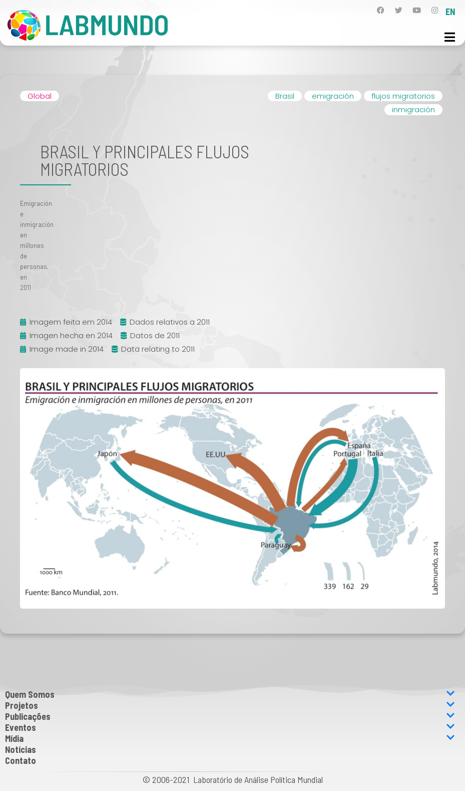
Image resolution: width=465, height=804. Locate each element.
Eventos (230, 727)
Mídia (230, 738)
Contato (20, 760)
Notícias (20, 749)
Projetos (230, 705)
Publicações (230, 716)
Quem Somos (230, 694)
